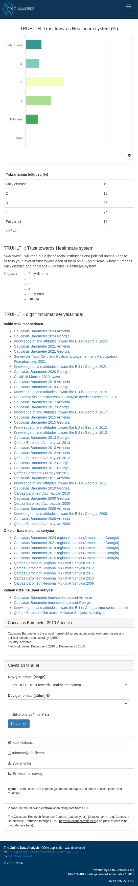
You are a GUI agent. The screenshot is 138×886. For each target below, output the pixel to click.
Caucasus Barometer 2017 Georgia (42, 407)
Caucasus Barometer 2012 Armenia (42, 453)
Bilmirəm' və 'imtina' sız (29, 714)
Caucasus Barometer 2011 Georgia (42, 468)
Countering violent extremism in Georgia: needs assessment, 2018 (66, 397)
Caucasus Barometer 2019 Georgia (42, 387)
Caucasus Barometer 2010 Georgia (42, 488)
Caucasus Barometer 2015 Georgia (42, 422)
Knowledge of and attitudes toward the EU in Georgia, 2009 (60, 514)
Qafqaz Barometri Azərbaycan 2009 (42, 503)
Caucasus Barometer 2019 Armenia (42, 382)
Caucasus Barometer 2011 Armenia (42, 478)
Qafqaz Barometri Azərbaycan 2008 (42, 524)
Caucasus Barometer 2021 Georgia (42, 351)
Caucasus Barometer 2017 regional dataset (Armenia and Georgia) (66, 553)
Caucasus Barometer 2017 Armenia (42, 402)
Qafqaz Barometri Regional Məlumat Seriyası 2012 (54, 568)
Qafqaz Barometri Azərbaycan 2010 (42, 493)
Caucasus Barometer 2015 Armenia (42, 417)
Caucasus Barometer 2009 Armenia (42, 509)
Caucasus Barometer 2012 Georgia (42, 463)
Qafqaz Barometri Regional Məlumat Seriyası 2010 (54, 578)
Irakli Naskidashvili (20, 856)
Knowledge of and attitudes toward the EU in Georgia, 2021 (60, 367)
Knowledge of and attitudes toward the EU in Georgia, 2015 (60, 427)
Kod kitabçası (21, 742)
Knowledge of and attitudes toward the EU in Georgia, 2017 (60, 412)
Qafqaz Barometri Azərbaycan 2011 (42, 473)
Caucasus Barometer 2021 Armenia (42, 346)
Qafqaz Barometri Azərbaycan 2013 (42, 443)
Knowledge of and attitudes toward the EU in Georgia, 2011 (60, 483)
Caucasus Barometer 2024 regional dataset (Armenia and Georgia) (66, 538)
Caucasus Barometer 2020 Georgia (42, 372)
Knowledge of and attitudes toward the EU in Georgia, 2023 (60, 341)
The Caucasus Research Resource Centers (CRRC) (43, 852)
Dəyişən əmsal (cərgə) (26, 677)
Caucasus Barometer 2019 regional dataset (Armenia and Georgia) (66, 548)
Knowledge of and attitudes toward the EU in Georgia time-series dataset (71, 608)
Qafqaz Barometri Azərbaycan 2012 (42, 458)
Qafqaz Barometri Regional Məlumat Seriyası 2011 (54, 573)
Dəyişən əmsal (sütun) (26, 696)
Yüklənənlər (19, 763)
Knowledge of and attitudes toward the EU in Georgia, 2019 (60, 392)
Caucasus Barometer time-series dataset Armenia (53, 597)
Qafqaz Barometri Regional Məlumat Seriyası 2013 (54, 563)
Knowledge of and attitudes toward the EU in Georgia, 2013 (60, 432)
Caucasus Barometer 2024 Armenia (42, 331)
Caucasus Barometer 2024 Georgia (42, 336)
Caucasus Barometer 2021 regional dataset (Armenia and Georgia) (66, 543)
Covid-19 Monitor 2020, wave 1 (38, 377)
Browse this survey (25, 774)
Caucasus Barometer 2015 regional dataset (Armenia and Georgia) (66, 558)
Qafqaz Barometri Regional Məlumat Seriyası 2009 (54, 583)
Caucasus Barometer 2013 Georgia (42, 438)
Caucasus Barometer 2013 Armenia (42, 448)
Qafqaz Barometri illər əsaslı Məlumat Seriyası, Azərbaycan (60, 613)
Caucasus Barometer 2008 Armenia (42, 519)
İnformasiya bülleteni (26, 753)
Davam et (18, 724)
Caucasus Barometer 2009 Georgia (42, 498)
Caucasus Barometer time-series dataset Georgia (52, 603)
